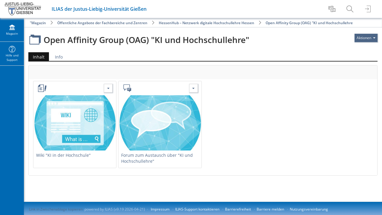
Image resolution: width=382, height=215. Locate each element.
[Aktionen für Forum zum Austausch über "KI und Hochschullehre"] (193, 88)
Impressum (160, 209)
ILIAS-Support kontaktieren (197, 209)
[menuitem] (333, 9)
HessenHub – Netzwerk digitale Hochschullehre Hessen (206, 22)
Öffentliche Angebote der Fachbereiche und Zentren (102, 22)
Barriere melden (270, 209)
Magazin (38, 22)
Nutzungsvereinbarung (309, 209)
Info (59, 57)
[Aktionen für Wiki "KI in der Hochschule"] (108, 88)
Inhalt (36, 57)
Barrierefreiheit (238, 209)
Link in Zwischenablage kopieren (56, 209)
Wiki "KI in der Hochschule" (63, 155)
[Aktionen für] (366, 38)
